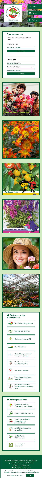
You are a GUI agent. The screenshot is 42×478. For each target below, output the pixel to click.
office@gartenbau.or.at (21, 468)
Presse (33, 13)
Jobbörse (34, 6)
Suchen (21, 51)
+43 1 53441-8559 (21, 465)
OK (30, 475)
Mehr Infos (19, 475)
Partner (33, 20)
